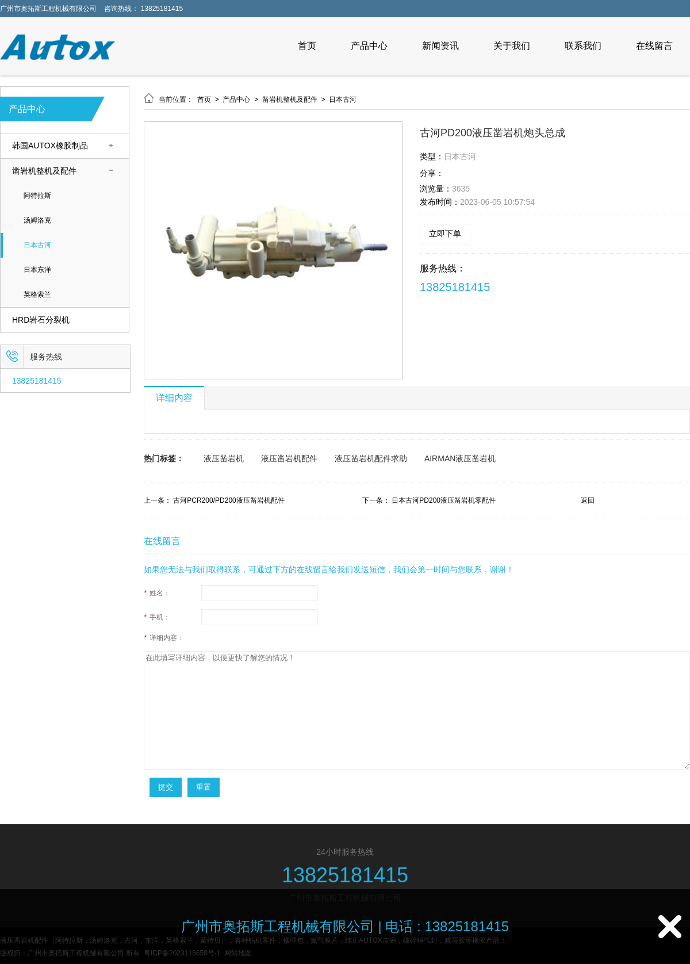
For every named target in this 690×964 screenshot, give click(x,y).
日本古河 (37, 245)
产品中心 (369, 46)
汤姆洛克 (37, 220)
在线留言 (654, 46)
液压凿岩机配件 (289, 458)
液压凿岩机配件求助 (371, 458)
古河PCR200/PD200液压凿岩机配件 (228, 500)
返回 (588, 500)
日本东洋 (37, 270)
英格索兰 (37, 294)
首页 (307, 46)
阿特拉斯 (37, 195)
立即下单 (445, 233)
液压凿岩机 (224, 458)
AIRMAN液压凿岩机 (460, 458)
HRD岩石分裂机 (41, 320)
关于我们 (511, 46)
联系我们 (583, 46)
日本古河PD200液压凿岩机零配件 (444, 500)
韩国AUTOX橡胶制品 (50, 145)
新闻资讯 (440, 46)
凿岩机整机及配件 (44, 171)
